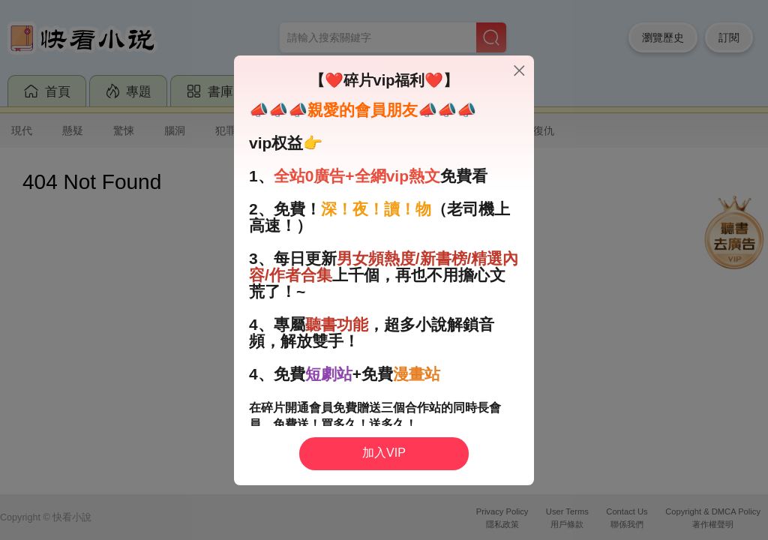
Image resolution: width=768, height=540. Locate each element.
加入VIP (384, 452)
